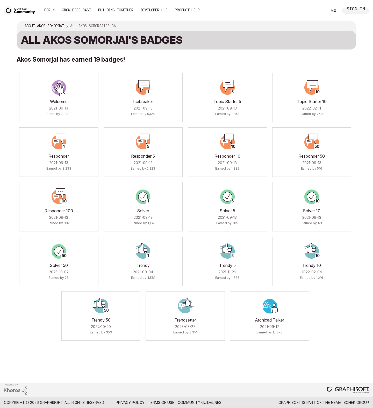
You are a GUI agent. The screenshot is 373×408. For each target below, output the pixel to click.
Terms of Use (161, 402)
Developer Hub (154, 10)
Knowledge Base (76, 10)
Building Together (115, 10)
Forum (49, 10)
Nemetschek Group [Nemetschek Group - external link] (350, 402)
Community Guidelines (199, 402)
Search (318, 10)
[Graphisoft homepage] (348, 390)
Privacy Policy (130, 402)
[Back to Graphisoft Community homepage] (21, 10)
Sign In (356, 9)
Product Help (187, 10)
